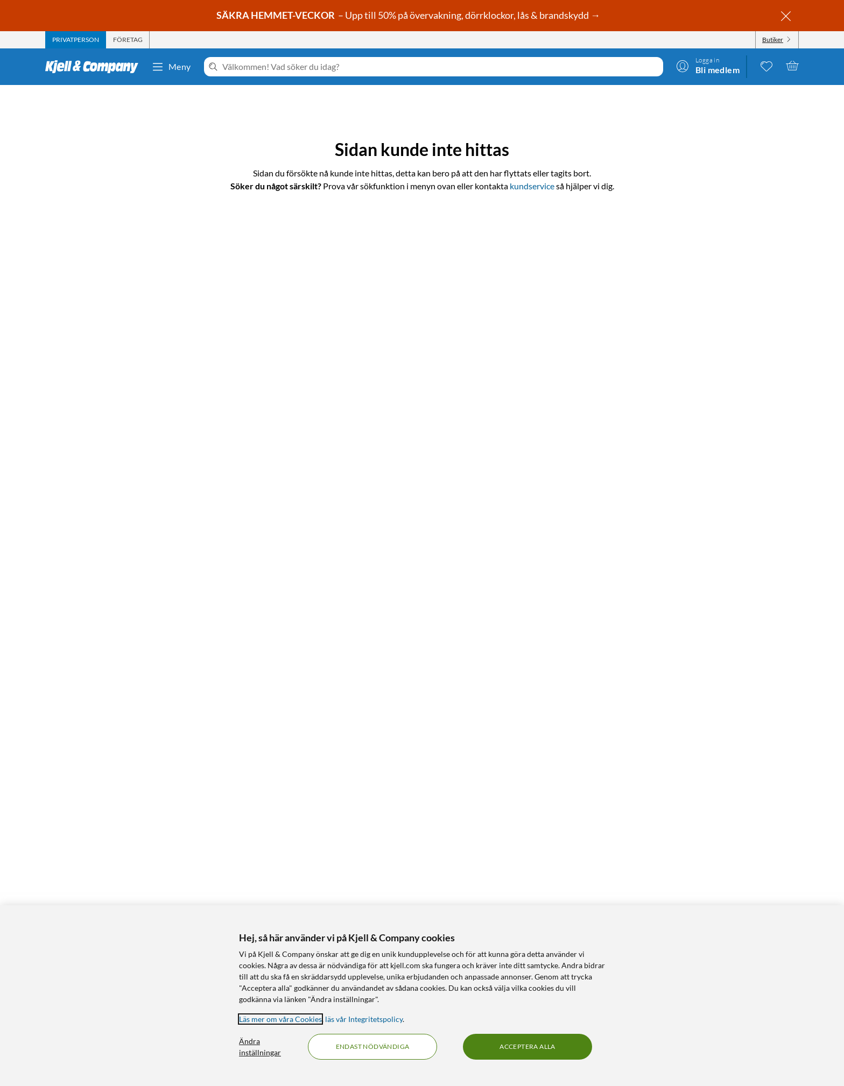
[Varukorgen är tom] (792, 66)
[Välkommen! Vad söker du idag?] (440, 66)
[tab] (75, 39)
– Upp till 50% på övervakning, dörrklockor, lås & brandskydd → (409, 15)
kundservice (532, 186)
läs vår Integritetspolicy (364, 1019)
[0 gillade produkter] (766, 66)
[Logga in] (708, 66)
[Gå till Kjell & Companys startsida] (95, 66)
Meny (171, 66)
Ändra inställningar (260, 1047)
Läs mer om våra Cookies (280, 1019)
